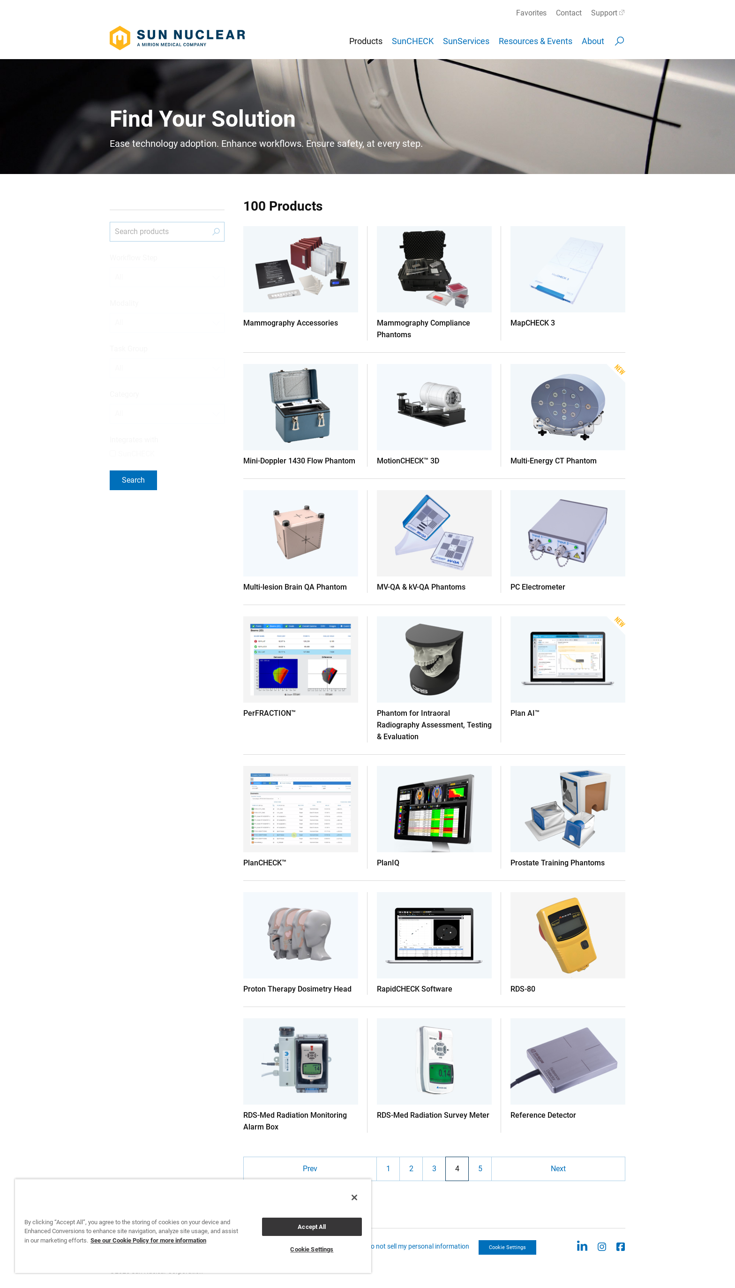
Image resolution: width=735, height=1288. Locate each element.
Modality (124, 303)
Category (124, 394)
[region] (193, 1226)
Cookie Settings (507, 1247)
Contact (569, 12)
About (593, 41)
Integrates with (134, 439)
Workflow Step (134, 257)
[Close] (354, 1197)
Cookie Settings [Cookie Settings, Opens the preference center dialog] (311, 1249)
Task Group (129, 348)
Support (604, 12)
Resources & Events (535, 41)
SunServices (466, 41)
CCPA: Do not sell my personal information (408, 1246)
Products (365, 41)
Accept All (312, 1226)
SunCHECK (413, 41)
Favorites (531, 12)
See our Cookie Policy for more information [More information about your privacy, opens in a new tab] (148, 1240)
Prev (310, 1168)
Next (558, 1168)
